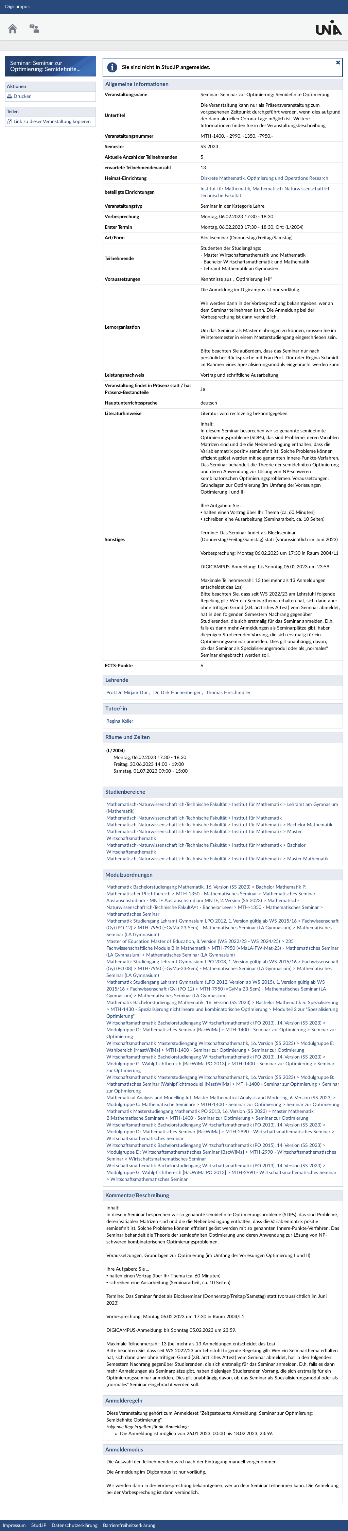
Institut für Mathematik (225, 189)
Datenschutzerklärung (75, 1525)
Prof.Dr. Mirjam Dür (127, 692)
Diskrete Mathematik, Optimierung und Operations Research (264, 178)
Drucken (23, 96)
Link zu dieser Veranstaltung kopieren (52, 121)
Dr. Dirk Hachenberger (177, 692)
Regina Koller (119, 721)
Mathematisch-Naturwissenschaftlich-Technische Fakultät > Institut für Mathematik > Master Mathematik (217, 859)
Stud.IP (38, 1525)
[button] (338, 62)
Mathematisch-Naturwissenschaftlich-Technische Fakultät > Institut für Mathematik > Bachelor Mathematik (219, 825)
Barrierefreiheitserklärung (129, 1525)
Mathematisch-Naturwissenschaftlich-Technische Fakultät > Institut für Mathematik (194, 818)
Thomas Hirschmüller (228, 692)
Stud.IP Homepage (322, 23)
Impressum (14, 1525)
